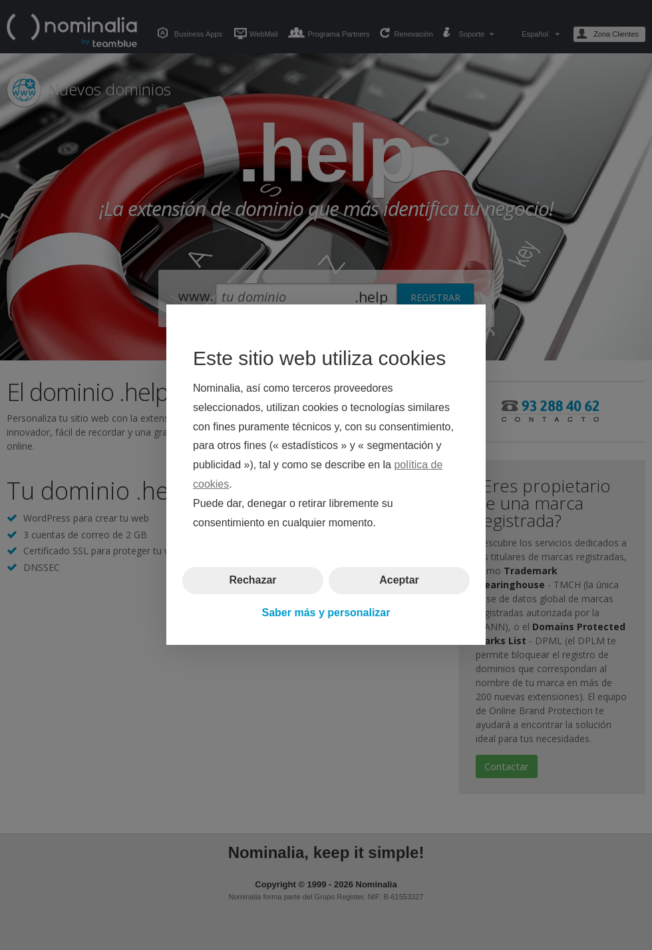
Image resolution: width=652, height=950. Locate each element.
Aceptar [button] (399, 580)
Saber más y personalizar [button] (326, 612)
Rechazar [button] (252, 580)
